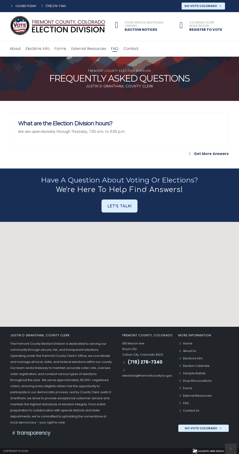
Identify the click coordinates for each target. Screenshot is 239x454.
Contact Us (188, 411)
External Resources (88, 48)
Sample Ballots (192, 373)
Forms (60, 48)
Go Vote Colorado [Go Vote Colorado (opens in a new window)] (203, 6)
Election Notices (141, 29)
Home (185, 343)
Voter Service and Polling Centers (144, 24)
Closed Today (23, 6)
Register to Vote (205, 29)
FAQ (114, 48)
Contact (130, 48)
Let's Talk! (119, 205)
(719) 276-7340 (53, 6)
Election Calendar (194, 366)
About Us (187, 351)
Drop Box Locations (195, 381)
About (15, 48)
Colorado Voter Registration (201, 24)
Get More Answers (208, 153)
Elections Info (37, 48)
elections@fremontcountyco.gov (147, 376)
